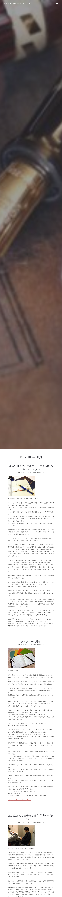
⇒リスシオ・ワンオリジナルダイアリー (19, 800)
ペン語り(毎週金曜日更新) (37, 472)
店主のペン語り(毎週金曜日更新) (17, 3)
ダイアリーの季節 (31, 641)
